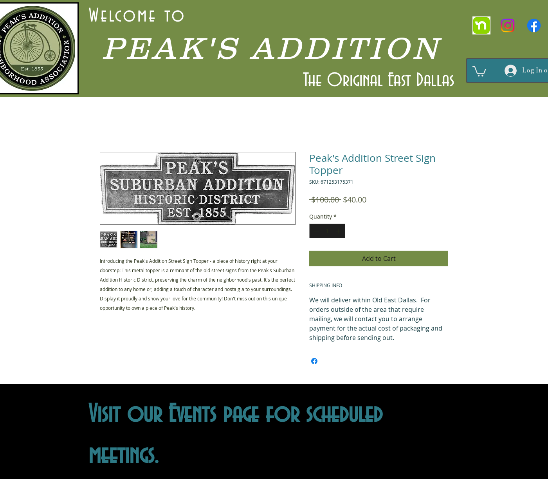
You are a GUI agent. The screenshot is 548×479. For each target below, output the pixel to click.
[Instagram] (508, 25)
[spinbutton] (327, 231)
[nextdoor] (481, 25)
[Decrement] (315, 231)
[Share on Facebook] (314, 361)
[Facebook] (534, 25)
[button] (479, 70)
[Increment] (339, 231)
